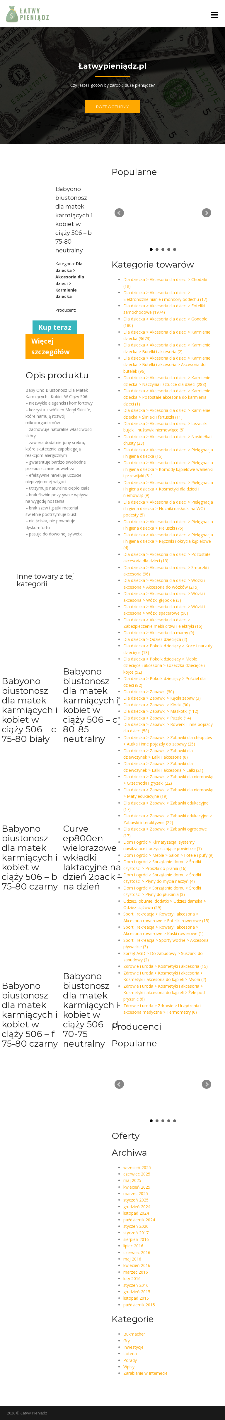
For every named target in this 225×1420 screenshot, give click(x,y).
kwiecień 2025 (136, 1187)
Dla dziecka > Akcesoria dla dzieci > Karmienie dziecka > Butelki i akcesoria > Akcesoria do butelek (166, 364)
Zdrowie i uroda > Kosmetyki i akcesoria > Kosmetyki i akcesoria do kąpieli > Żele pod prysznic (164, 992)
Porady (130, 1360)
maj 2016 (132, 1259)
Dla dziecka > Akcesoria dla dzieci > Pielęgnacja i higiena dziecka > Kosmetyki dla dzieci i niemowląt (168, 489)
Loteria (130, 1353)
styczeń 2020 (136, 1226)
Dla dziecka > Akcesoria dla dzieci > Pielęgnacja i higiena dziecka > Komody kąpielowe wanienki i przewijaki (168, 469)
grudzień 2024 (136, 1206)
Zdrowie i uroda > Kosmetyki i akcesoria (165, 966)
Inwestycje (133, 1347)
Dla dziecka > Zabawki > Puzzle (157, 718)
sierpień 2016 (136, 1239)
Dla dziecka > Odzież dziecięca (155, 639)
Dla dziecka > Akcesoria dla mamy (158, 632)
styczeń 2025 (136, 1200)
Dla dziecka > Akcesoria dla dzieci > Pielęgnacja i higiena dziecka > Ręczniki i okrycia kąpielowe (168, 541)
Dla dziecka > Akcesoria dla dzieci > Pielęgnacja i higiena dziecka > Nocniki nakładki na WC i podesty (168, 508)
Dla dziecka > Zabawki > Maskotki (160, 711)
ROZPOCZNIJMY (112, 106)
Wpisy (128, 1366)
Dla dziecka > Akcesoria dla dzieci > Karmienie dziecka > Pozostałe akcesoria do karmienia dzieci (166, 397)
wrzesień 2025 (137, 1167)
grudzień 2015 (136, 1291)
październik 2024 (139, 1220)
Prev (119, 213)
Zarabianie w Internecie (145, 1373)
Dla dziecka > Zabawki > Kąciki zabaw (162, 698)
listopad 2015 (136, 1298)
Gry (126, 1340)
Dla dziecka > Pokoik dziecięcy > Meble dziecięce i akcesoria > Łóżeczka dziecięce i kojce (164, 665)
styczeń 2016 (136, 1285)
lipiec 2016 (133, 1246)
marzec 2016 (135, 1272)
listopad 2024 (136, 1213)
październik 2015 (139, 1305)
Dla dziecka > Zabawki (148, 691)
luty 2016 (132, 1278)
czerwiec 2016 (136, 1252)
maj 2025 (132, 1180)
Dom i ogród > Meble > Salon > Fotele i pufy (168, 855)
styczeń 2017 (136, 1232)
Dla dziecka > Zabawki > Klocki (156, 705)
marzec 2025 (135, 1193)
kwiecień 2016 (136, 1265)
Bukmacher (134, 1334)
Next (206, 213)
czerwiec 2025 (136, 1174)
